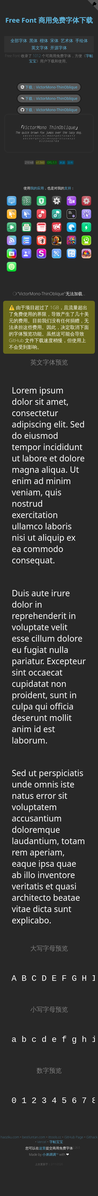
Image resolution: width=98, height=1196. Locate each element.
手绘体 (81, 40)
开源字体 (58, 48)
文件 (70, 162)
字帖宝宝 (56, 1141)
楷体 (44, 40)
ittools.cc (54, 1137)
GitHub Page (73, 1137)
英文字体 (39, 48)
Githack (91, 1137)
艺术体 (67, 40)
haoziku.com (10, 1137)
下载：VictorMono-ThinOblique (49, 87)
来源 (62, 162)
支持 (67, 188)
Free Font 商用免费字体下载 (49, 20)
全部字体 (18, 40)
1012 (37, 55)
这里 (42, 1148)
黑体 (33, 40)
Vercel (42, 1141)
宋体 (54, 40)
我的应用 (37, 188)
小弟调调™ (50, 1154)
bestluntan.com (33, 1137)
